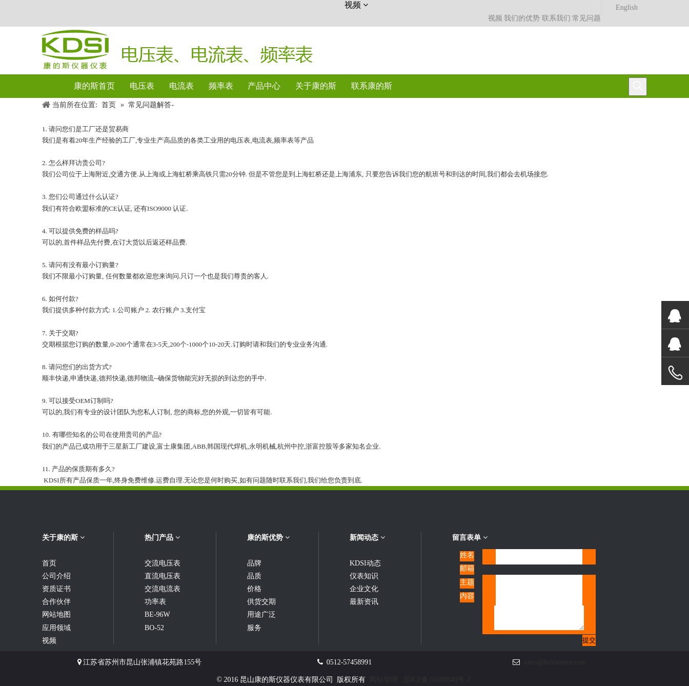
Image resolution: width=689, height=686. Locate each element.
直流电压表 (162, 576)
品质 (254, 576)
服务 (254, 628)
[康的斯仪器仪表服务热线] (536, 35)
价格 (254, 589)
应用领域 (56, 628)
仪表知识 (364, 576)
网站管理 (383, 679)
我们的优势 (522, 18)
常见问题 (586, 18)
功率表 (155, 602)
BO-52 (154, 628)
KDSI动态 (365, 563)
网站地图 (56, 614)
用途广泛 (261, 614)
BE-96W (157, 614)
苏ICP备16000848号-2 (437, 679)
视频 (495, 18)
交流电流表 (162, 589)
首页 (49, 563)
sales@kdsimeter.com (554, 662)
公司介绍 (56, 576)
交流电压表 (162, 563)
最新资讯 (364, 602)
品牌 (254, 563)
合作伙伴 (56, 602)
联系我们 (556, 18)
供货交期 (261, 602)
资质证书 (56, 589)
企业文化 (364, 589)
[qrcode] (626, 555)
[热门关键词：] (638, 86)
